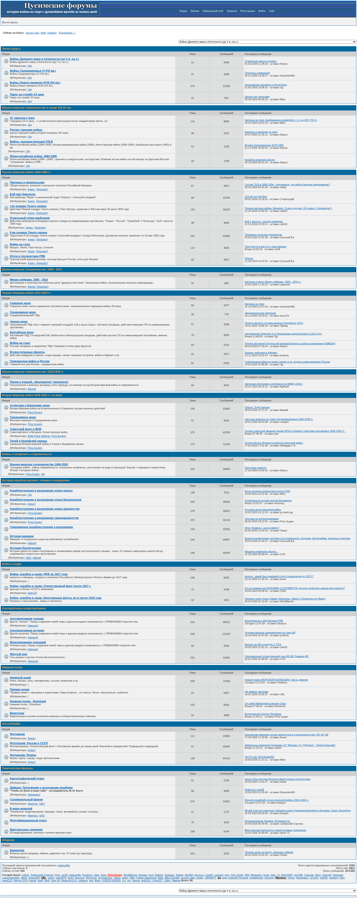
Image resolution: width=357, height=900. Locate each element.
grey (227, 875)
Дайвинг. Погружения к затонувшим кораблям (41, 787)
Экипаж (194, 11)
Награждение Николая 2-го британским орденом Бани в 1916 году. (283, 333)
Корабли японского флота (260, 159)
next (150, 875)
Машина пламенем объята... (261, 551)
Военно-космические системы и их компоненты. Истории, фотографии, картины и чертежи (297, 538)
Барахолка (17, 850)
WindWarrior (130, 875)
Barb (160, 877)
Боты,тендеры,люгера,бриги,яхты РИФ (267, 491)
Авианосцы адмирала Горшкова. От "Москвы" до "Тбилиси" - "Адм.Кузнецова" (290, 745)
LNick (167, 880)
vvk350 (324, 877)
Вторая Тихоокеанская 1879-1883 (264, 145)
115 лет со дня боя (256, 196)
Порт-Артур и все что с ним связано (265, 246)
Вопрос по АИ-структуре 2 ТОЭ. (263, 644)
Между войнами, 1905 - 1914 (29, 279)
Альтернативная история (27, 630)
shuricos (199, 875)
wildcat (32, 543)
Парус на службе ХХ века (27, 94)
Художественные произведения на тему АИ (270, 632)
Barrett (31, 286)
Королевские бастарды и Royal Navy (266, 84)
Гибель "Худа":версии (257, 407)
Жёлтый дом (18, 654)
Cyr (124, 880)
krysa (266, 875)
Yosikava (169, 875)
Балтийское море (21, 332)
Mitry (132, 877)
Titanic (117, 877)
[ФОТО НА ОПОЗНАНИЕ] (259, 757)
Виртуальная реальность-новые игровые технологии (275, 830)
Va (42, 474)
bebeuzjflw (64, 865)
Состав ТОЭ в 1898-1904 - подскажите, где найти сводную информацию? (287, 184)
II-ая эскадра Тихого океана (28, 232)
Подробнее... (67, 32)
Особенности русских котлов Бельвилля (268, 500)
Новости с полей (254, 789)
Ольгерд (269, 877)
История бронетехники (25, 548)
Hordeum (87, 875)
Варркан (338, 875)
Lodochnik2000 (10, 877)
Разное (249, 258)
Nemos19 (91, 877)
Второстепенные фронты (27, 352)
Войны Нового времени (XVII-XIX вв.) (35, 82)
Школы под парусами (257, 96)
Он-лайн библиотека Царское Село (265, 703)
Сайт (272, 11)
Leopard (218, 875)
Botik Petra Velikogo (39, 436)
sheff (43, 32)
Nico (342, 877)
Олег (57, 875)
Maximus (33, 803)
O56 (247, 875)
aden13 (32, 593)
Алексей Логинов (238, 877)
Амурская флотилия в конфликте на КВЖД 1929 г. (274, 383)
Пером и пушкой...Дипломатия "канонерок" (39, 382)
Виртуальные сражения (26, 829)
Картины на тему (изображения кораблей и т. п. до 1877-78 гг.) (281, 120)
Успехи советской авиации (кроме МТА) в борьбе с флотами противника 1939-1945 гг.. (295, 431)
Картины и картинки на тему (261, 132)
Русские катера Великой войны (263, 509)
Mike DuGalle (172, 877)
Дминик (176, 880)
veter (96, 875)
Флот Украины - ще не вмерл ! (262, 527)
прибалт (52, 32)
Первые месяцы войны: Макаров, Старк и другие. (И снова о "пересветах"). (289, 208)
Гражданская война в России (29, 361)
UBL (41, 803)
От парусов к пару (22, 118)
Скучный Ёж (105, 877)
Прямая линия (19, 689)
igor (91, 880)
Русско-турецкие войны (26, 129)
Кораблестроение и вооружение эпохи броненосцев (45, 499)
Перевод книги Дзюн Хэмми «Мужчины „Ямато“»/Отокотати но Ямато (285, 598)
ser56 (64, 875)
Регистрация (247, 11)
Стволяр (309, 875)
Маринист (256, 875)
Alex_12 (275, 875)
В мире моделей (21, 808)
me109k (298, 875)
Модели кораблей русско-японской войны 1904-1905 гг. (277, 800)
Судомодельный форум (26, 799)
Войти (261, 11)
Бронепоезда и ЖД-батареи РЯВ (264, 620)
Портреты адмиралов (257, 73)
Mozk (97, 880)
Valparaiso (33, 794)
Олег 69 (55, 880)
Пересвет (41, 189)
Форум (183, 11)
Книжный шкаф (20, 677)
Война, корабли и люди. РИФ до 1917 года (38, 574)
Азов (103, 875)
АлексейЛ (34, 877)
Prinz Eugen (34, 412)
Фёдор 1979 (21, 880)
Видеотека (17, 713)
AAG (28, 557)
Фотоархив (17, 734)
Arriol (71, 877)
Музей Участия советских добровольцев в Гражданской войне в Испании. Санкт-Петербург (298, 810)
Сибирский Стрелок (41, 875)
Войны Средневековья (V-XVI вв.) (33, 70)
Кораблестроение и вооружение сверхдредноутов (44, 518)
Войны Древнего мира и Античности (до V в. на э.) (44, 59)
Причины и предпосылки (27, 182)
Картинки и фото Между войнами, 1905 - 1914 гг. (273, 281)
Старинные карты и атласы (260, 61)
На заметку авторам (256, 691)
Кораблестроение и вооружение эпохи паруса (41, 490)
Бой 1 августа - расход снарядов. (264, 221)
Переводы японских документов (263, 234)
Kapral (32, 880)
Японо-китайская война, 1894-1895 (33, 156)
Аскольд (79, 877)
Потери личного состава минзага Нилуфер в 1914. (274, 323)
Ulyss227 (157, 880)
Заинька (32, 625)
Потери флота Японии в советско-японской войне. (274, 442)
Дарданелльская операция (260, 313)
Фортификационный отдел (28, 820)
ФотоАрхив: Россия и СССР (29, 743)
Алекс (31, 189)
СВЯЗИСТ (210, 877)
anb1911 (146, 880)
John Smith (237, 875)
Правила (232, 11)
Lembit (209, 875)
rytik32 (25, 875)
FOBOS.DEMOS (111, 880)
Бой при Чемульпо (23, 194)
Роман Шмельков (146, 877)
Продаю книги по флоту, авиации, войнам (269, 852)
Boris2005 (287, 875)
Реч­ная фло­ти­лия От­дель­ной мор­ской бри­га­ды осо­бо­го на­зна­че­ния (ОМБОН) (290, 343)
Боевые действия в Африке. (261, 352)
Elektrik (159, 875)
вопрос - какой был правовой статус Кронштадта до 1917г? (279, 576)
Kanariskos (302, 877)
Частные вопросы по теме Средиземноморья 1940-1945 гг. (279, 419)
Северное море (20, 303)
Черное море (19, 321)
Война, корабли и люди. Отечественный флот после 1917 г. (50, 586)
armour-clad (32, 32)
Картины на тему (254, 304)
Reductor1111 (69, 880)
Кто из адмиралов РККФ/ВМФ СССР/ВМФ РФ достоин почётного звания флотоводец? (295, 588)
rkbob (24, 877)
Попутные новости (255, 467)
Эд (29, 65)
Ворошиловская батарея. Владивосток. (268, 821)
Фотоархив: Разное (23, 755)
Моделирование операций (28, 642)
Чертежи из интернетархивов (262, 518)
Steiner (136, 880)
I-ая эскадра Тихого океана (28, 206)
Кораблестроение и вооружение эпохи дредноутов (44, 508)
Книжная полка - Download (28, 701)
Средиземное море (23, 312)
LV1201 (314, 877)
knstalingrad (256, 877)
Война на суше (20, 244)
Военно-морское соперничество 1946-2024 (39, 464)
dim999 (189, 875)
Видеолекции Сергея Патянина (263, 714)
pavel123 (7, 880)
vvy (129, 880)
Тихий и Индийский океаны (28, 441)
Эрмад (179, 875)
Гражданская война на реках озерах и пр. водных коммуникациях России (287, 361)
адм (224, 877)
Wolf (46, 880)
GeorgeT (327, 875)
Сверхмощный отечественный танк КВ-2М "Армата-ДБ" (277, 656)
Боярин (143, 875)
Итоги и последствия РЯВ (27, 256)
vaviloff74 (61, 877)
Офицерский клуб (213, 11)
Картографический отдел (27, 778)
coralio (199, 877)
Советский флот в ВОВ (25, 429)
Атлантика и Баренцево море (30, 405)
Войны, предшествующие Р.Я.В (31, 141)
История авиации (21, 536)
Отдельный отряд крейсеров (30, 218)
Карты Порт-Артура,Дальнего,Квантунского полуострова (277, 779)
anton (125, 877)
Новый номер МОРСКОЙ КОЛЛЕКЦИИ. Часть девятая (276, 679)
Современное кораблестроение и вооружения (41, 527)
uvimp (51, 877)
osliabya (83, 880)
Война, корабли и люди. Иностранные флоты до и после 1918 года (55, 598)
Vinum (291, 877)
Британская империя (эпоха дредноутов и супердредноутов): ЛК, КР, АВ (286, 734)
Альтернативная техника (27, 618)
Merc (318, 875)
